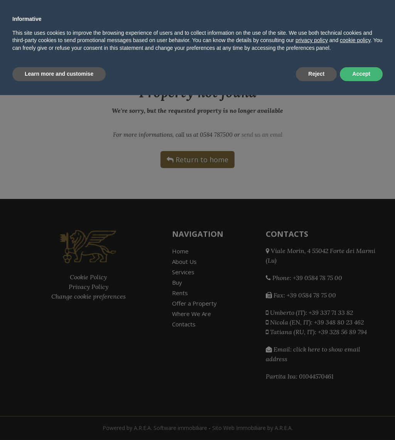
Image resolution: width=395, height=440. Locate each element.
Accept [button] (361, 419)
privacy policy (311, 385)
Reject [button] (316, 419)
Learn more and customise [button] (59, 419)
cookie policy (355, 385)
